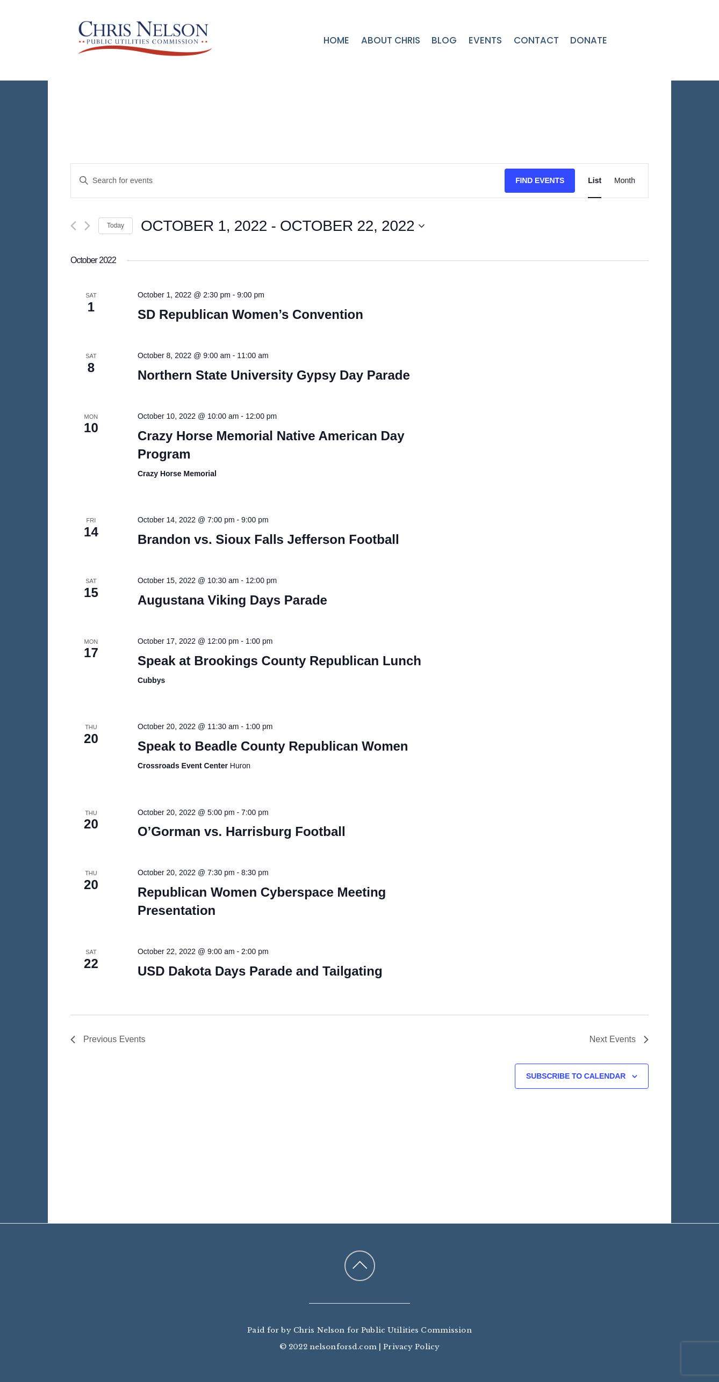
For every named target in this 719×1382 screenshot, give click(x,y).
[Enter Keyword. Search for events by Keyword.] (288, 181)
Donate (588, 40)
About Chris (390, 40)
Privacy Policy (411, 1346)
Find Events (539, 180)
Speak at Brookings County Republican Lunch (279, 660)
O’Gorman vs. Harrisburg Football (242, 831)
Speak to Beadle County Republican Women (273, 746)
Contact (536, 40)
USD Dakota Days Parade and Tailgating (260, 971)
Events (485, 40)
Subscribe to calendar (575, 1076)
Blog (444, 40)
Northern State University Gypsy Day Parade (274, 375)
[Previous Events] (73, 226)
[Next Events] (87, 226)
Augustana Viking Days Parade (232, 600)
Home (336, 40)
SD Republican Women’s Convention (250, 314)
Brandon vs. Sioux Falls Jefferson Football (268, 539)
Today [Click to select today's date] (115, 225)
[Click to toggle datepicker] (283, 226)
